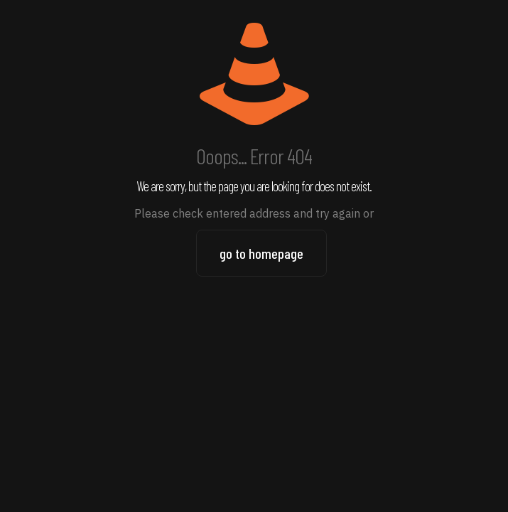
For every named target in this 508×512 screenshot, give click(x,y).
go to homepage (261, 253)
